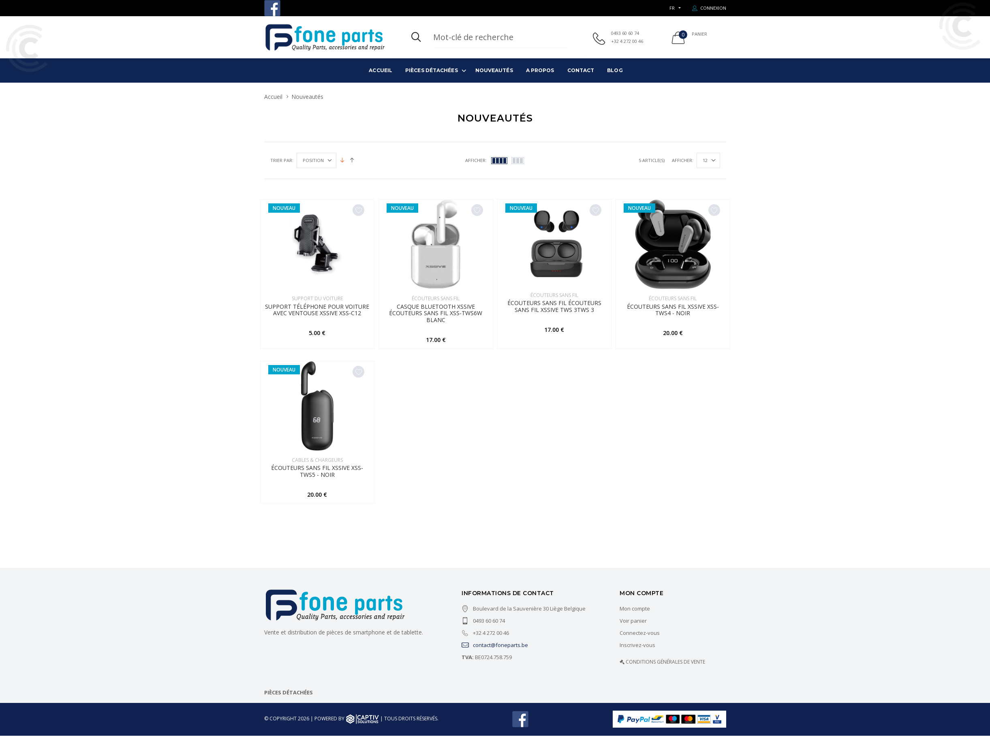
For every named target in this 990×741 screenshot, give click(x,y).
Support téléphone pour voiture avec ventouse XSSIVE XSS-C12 (317, 312)
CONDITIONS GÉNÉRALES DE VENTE (665, 667)
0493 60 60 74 (625, 33)
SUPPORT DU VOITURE (317, 298)
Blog (614, 70)
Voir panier (633, 626)
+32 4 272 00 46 (627, 41)
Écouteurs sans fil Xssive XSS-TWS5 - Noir (317, 476)
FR (672, 8)
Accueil (380, 70)
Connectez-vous (640, 638)
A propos (540, 70)
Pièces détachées (431, 70)
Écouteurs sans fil (436, 298)
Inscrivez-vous (637, 650)
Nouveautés (494, 70)
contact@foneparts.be (495, 650)
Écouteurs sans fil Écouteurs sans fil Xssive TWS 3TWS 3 (554, 309)
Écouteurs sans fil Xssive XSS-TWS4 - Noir (673, 312)
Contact (580, 70)
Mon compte (635, 614)
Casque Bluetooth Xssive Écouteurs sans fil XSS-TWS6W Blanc (435, 316)
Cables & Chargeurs (317, 462)
